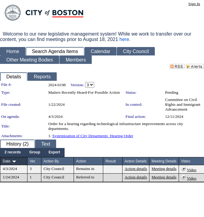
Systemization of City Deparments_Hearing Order (92, 136)
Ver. (33, 161)
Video (191, 170)
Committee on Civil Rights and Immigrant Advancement (182, 104)
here (124, 39)
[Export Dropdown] (54, 152)
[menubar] (32, 152)
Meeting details (164, 168)
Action (81, 161)
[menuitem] (12, 152)
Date (6, 161)
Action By (51, 161)
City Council (53, 168)
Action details (136, 168)
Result (110, 161)
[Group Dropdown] (35, 152)
